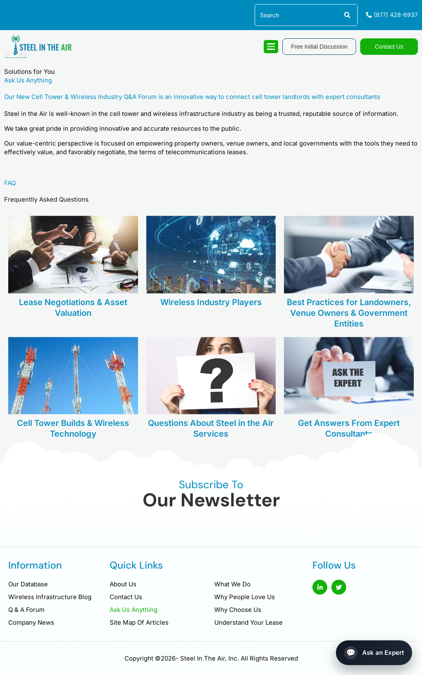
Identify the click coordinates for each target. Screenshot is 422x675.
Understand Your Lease (248, 622)
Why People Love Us (244, 597)
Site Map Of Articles (139, 622)
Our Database (28, 584)
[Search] (346, 15)
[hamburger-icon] (271, 46)
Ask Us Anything (133, 610)
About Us (123, 584)
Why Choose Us (237, 610)
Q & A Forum (26, 610)
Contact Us (126, 597)
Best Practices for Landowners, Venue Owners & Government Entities (349, 336)
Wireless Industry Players (211, 325)
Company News (31, 622)
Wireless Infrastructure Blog (49, 597)
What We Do (232, 584)
